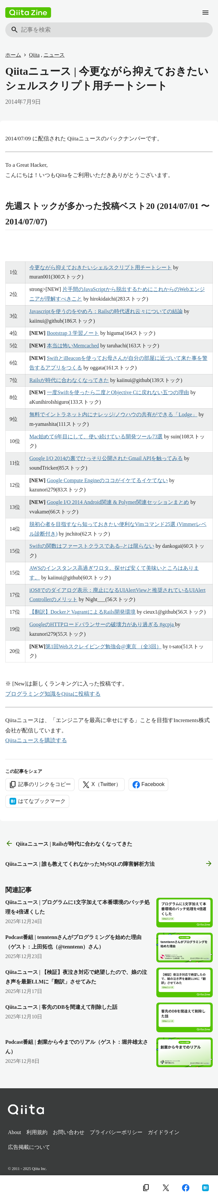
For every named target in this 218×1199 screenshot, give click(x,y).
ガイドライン (163, 1132)
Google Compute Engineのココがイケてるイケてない (107, 480)
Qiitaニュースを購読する (36, 740)
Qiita (34, 55)
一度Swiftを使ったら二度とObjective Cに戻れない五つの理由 (118, 392)
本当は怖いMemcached (73, 345)
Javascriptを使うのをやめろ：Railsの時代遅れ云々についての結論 (106, 311)
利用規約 (36, 1132)
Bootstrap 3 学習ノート (73, 333)
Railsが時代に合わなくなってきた (69, 380)
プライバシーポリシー (116, 1132)
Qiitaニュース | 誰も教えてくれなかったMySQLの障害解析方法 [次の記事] (109, 864)
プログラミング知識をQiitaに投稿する (53, 694)
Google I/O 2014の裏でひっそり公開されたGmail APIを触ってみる (106, 458)
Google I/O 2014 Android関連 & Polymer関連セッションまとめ (118, 502)
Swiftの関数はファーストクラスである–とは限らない (91, 546)
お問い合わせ (68, 1132)
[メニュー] (205, 12)
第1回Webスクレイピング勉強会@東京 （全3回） (104, 646)
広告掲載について (29, 1147)
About (14, 1132)
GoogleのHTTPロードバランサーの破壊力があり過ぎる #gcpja (102, 624)
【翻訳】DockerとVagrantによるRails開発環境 (82, 612)
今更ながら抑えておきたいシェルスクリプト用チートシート (100, 267)
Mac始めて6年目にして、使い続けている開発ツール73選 (96, 436)
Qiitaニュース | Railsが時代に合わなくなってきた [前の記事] (68, 843)
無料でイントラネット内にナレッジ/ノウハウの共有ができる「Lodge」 (113, 414)
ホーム (13, 55)
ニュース (54, 55)
